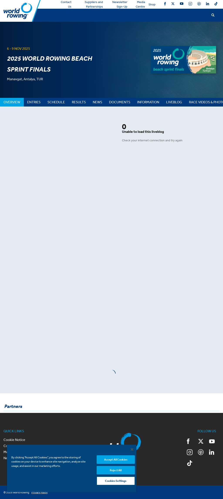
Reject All (116, 470)
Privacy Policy (39, 492)
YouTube (181, 3)
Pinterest (199, 3)
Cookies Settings (115, 480)
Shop (152, 4)
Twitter (173, 3)
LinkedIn (207, 3)
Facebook (165, 3)
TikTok (216, 3)
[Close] (132, 449)
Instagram (190, 3)
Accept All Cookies (115, 459)
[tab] (12, 102)
